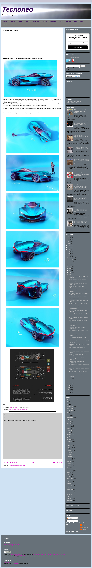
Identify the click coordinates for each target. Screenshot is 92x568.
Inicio (34, 462)
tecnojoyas (69, 485)
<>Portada (6, 562)
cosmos (69, 426)
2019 (69, 251)
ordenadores (70, 469)
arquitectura (70, 410)
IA (67, 443)
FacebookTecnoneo (74, 57)
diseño (19, 409)
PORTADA (5, 21)
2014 (69, 389)
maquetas (69, 452)
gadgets (69, 439)
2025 (69, 239)
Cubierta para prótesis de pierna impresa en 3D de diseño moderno (81, 111)
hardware (69, 441)
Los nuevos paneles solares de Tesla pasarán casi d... (77, 338)
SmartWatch (70, 480)
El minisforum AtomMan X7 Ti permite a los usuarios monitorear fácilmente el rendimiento (81, 123)
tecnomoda (70, 489)
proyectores (70, 470)
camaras (69, 419)
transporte (24, 409)
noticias (69, 465)
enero (70, 383)
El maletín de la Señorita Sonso (73, 101)
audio (68, 415)
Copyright (15, 563)
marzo (70, 378)
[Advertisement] (32, 44)
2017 (69, 256)
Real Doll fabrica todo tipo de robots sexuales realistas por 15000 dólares (81, 137)
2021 (69, 247)
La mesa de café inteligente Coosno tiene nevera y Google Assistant (81, 149)
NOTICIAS (82, 21)
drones (69, 432)
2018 (69, 253)
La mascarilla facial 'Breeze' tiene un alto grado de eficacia (81, 222)
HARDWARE (53, 21)
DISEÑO (75, 21)
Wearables (69, 500)
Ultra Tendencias (13, 404)
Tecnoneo (17, 9)
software (69, 481)
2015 (69, 387)
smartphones (70, 478)
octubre (70, 262)
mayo (70, 272)
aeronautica (70, 406)
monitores (69, 458)
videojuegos (70, 498)
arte (68, 412)
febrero (70, 381)
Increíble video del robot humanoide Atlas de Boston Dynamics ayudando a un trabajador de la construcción (81, 186)
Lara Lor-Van (85, 527)
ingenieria (69, 447)
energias (69, 436)
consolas (69, 425)
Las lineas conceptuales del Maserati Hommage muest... (77, 297)
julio (70, 268)
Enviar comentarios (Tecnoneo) (17, 465)
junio (70, 270)
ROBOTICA (20, 21)
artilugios (69, 414)
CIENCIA (28, 21)
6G (68, 403)
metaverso (69, 456)
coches (16, 409)
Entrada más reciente (10, 462)
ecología (69, 434)
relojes (68, 474)
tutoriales (69, 494)
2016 (69, 385)
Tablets (69, 483)
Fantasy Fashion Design (71, 102)
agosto (70, 266)
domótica (69, 430)
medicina (69, 454)
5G (68, 401)
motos (68, 459)
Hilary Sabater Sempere (16, 554)
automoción (11, 409)
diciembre (71, 257)
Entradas (70, 518)
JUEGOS (5, 25)
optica (68, 467)
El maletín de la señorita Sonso (11, 544)
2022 (69, 245)
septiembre (71, 264)
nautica (69, 463)
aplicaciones (70, 408)
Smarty (11, 25)
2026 (69, 237)
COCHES (13, 21)
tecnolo (69, 487)
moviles (69, 461)
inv (68, 448)
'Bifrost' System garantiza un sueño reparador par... (77, 362)
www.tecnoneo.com (20, 555)
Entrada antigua (56, 462)
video (68, 496)
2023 (69, 243)
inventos (69, 450)
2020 (69, 249)
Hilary (83, 525)
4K (68, 399)
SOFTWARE (36, 21)
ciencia (69, 421)
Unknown (84, 529)
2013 (69, 392)
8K (68, 404)
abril (70, 274)
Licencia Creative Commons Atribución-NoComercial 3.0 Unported (49, 554)
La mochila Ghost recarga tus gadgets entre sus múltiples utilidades (81, 198)
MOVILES (61, 21)
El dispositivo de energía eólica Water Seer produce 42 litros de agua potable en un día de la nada (81, 161)
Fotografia (69, 437)
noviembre (71, 259)
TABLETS (68, 21)
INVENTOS (44, 21)
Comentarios (70, 520)
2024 (69, 241)
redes (68, 472)
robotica (69, 476)
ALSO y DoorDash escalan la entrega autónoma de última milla (81, 210)
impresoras (70, 445)
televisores (69, 491)
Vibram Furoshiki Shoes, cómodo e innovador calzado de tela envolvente (81, 174)
